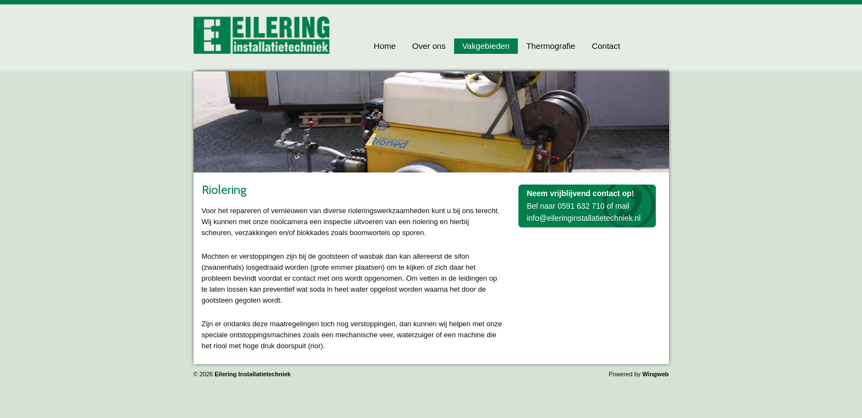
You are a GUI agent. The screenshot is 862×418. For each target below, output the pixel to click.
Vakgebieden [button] (486, 46)
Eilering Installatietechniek (252, 374)
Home (385, 46)
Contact (606, 46)
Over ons (429, 46)
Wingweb (655, 374)
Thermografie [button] (550, 46)
